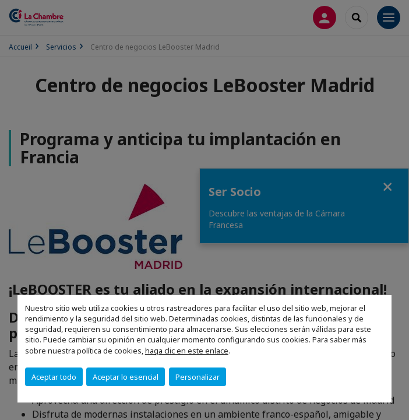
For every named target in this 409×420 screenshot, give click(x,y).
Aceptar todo (53, 377)
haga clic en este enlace (186, 350)
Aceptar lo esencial (125, 377)
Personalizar (197, 377)
